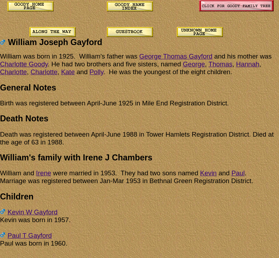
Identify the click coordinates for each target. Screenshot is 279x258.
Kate (68, 72)
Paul (238, 173)
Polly (96, 72)
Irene (43, 173)
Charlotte (13, 72)
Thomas (220, 64)
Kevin (208, 173)
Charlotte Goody (24, 64)
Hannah (247, 64)
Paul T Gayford (29, 235)
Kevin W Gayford (32, 212)
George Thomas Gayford (175, 56)
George (194, 64)
